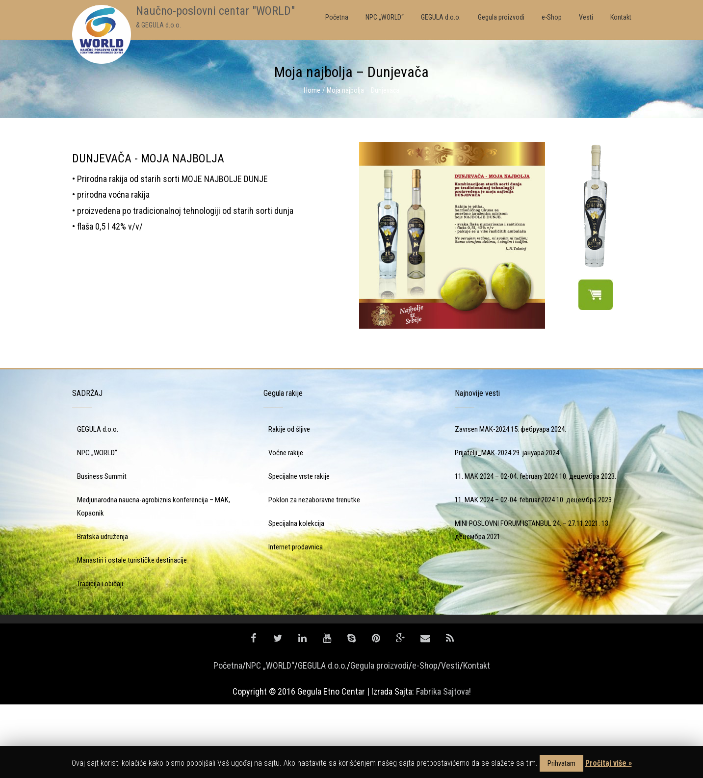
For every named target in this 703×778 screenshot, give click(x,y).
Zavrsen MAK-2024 (482, 502)
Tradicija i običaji (100, 657)
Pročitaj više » (608, 763)
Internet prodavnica (295, 620)
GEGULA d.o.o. (97, 502)
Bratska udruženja (102, 610)
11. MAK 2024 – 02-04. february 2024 (506, 549)
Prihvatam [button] (561, 763)
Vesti (450, 739)
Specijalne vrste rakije (299, 549)
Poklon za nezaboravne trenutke (314, 573)
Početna (227, 739)
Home (312, 90)
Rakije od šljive (289, 502)
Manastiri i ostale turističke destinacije (132, 633)
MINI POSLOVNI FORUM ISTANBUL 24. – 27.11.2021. (527, 597)
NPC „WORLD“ (97, 526)
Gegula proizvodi (379, 739)
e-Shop (425, 739)
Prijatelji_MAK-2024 (483, 526)
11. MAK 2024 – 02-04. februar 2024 (505, 573)
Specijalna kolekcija (296, 597)
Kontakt (476, 739)
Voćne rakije (285, 526)
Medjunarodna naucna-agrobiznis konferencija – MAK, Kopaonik (153, 580)
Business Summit (102, 549)
